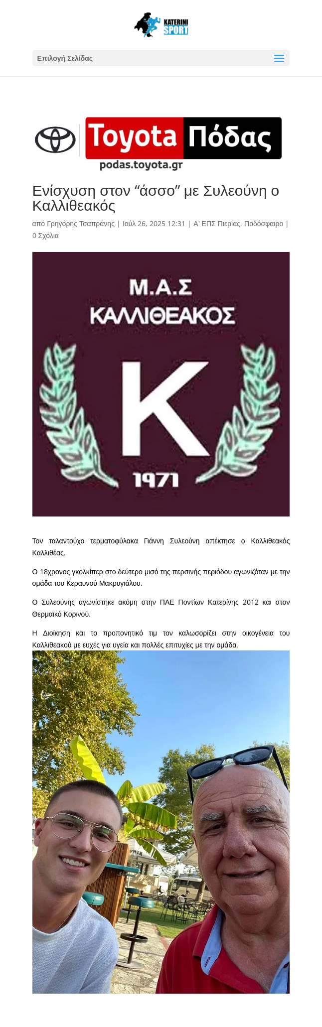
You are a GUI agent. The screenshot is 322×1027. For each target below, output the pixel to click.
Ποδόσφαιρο (263, 223)
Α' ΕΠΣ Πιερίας (216, 223)
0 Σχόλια (45, 235)
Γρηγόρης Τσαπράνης (81, 223)
